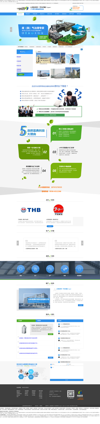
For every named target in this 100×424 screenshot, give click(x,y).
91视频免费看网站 (37, 414)
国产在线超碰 (49, 411)
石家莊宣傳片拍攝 (35, 406)
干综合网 (52, 414)
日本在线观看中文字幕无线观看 (60, 414)
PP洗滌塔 (49, 46)
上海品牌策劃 (75, 406)
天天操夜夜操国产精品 (85, 411)
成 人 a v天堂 (2, 414)
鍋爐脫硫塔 (55, 46)
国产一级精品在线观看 (30, 414)
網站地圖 (74, 3)
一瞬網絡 (40, 402)
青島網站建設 (8, 405)
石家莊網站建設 (14, 405)
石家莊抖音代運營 (43, 406)
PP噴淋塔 (44, 46)
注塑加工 (73, 405)
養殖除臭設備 (22, 66)
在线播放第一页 (35, 411)
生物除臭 (26, 46)
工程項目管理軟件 (47, 405)
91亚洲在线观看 (19, 411)
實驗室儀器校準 (11, 406)
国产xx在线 (44, 411)
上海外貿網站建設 (82, 406)
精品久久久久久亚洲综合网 (94, 411)
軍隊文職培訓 (54, 406)
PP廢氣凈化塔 (61, 46)
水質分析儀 (92, 405)
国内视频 (30, 411)
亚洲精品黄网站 (13, 411)
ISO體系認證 (86, 405)
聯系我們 (78, 3)
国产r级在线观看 (84, 414)
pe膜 (53, 405)
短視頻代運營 (62, 405)
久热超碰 (79, 411)
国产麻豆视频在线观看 (56, 411)
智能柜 (31, 405)
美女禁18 (40, 411)
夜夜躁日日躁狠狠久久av (45, 414)
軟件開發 (57, 405)
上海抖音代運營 (68, 406)
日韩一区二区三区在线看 (65, 411)
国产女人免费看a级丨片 (21, 414)
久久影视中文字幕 (73, 411)
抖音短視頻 (68, 405)
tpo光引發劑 (4, 406)
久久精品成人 (78, 414)
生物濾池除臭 (31, 46)
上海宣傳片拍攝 (61, 406)
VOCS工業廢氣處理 (68, 46)
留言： (66, 369)
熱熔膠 (27, 405)
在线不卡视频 (7, 414)
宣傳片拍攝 (40, 405)
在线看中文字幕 (25, 411)
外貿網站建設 (20, 406)
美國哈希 (21, 405)
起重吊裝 (81, 405)
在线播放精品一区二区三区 (71, 414)
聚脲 (24, 405)
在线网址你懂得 (13, 414)
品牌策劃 (35, 405)
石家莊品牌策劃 (27, 406)
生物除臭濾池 (38, 46)
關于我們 (81, 3)
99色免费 (8, 411)
